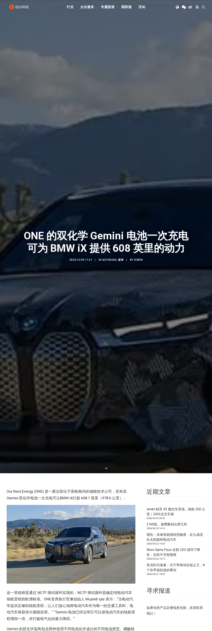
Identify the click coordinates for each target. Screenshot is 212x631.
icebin (138, 254)
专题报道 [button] (108, 9)
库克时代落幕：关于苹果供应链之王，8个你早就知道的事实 (176, 557)
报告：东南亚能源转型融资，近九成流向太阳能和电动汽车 (175, 527)
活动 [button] (141, 9)
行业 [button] (70, 9)
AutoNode (109, 254)
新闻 (120, 254)
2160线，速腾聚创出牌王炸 (167, 514)
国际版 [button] (126, 9)
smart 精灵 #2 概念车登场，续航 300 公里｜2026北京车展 (176, 501)
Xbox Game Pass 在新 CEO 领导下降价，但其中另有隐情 (173, 542)
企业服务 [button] (87, 9)
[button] (177, 9)
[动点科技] (20, 9)
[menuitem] (70, 9)
